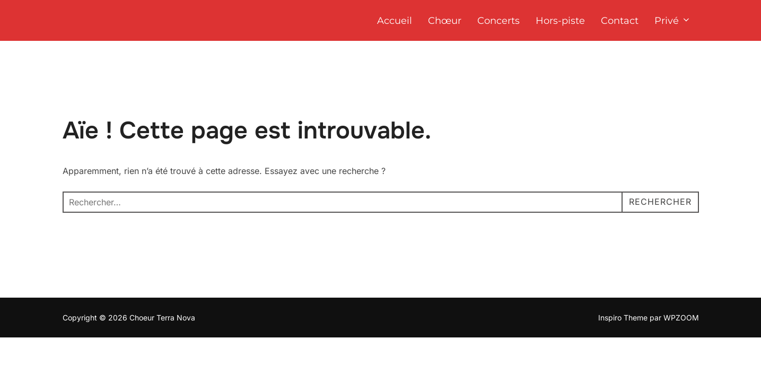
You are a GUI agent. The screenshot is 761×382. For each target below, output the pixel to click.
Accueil (394, 21)
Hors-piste (560, 21)
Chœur (444, 21)
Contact (619, 21)
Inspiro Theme (623, 317)
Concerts (498, 21)
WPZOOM (681, 317)
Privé (672, 21)
